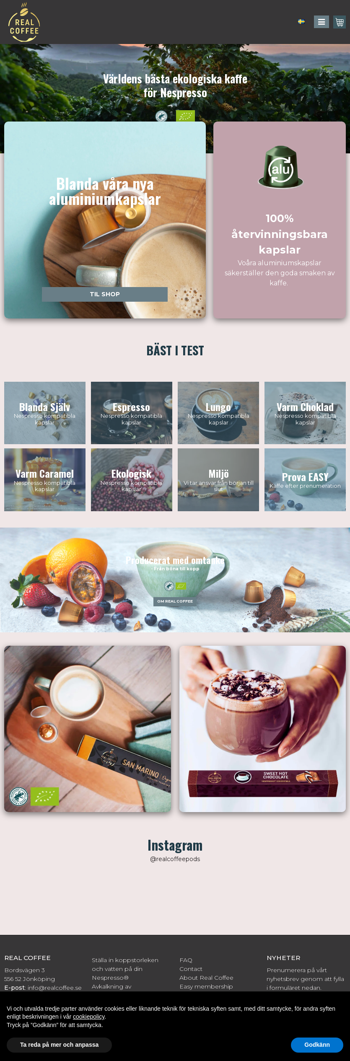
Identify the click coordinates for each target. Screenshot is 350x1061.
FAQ (185, 960)
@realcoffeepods (175, 859)
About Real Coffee (206, 977)
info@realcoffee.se (55, 987)
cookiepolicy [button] (88, 1016)
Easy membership (206, 986)
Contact (190, 969)
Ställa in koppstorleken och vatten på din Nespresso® (125, 968)
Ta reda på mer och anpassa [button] (59, 1044)
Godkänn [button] (317, 1044)
